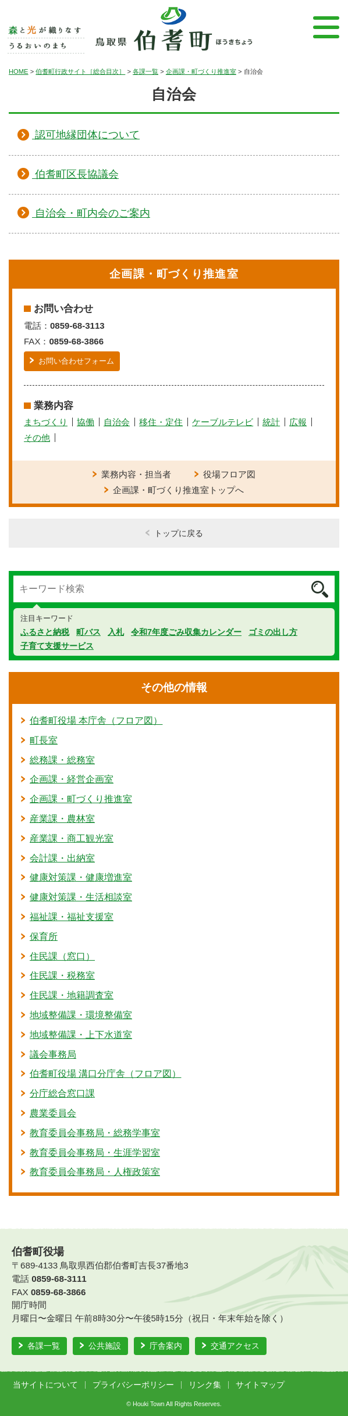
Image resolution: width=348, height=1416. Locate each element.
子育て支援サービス (57, 646)
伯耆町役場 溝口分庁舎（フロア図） (105, 1074)
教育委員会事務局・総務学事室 (95, 1133)
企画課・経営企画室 (71, 779)
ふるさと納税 (44, 632)
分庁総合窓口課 (62, 1093)
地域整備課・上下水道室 (81, 1035)
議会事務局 (53, 1054)
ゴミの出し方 (272, 632)
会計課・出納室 (62, 858)
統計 (271, 422)
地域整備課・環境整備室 (81, 1015)
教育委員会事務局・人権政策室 (95, 1172)
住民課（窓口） (62, 956)
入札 (116, 632)
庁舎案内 (166, 1345)
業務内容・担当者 (136, 474)
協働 (85, 422)
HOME (19, 71)
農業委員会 (53, 1113)
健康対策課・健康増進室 (81, 877)
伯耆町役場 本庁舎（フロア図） (96, 720)
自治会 (117, 422)
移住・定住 (161, 422)
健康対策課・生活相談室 (81, 897)
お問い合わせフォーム (76, 361)
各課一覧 (145, 71)
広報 (298, 422)
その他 (37, 437)
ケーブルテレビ (222, 422)
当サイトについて (45, 1385)
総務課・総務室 (62, 760)
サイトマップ (260, 1385)
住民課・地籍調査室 (71, 995)
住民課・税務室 (62, 975)
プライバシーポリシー (133, 1385)
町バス (88, 632)
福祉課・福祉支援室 (71, 917)
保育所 (44, 936)
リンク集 (205, 1385)
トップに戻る (178, 533)
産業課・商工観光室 (71, 838)
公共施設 (104, 1345)
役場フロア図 (229, 474)
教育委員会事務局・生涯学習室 (95, 1153)
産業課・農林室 (62, 819)
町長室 (44, 740)
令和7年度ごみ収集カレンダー (186, 632)
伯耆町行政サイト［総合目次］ (80, 71)
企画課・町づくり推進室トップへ (178, 490)
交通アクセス (235, 1345)
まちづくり (46, 422)
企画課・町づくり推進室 (201, 71)
